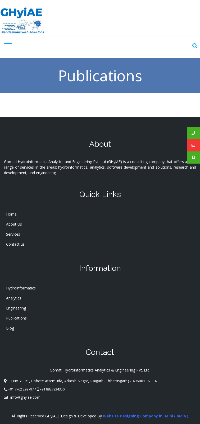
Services (13, 234)
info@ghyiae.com (22, 397)
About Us (14, 224)
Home (11, 214)
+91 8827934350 (52, 389)
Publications (16, 318)
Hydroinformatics (21, 287)
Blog (10, 328)
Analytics (13, 298)
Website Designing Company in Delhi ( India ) (145, 415)
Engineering (16, 308)
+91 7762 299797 (21, 389)
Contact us (15, 244)
